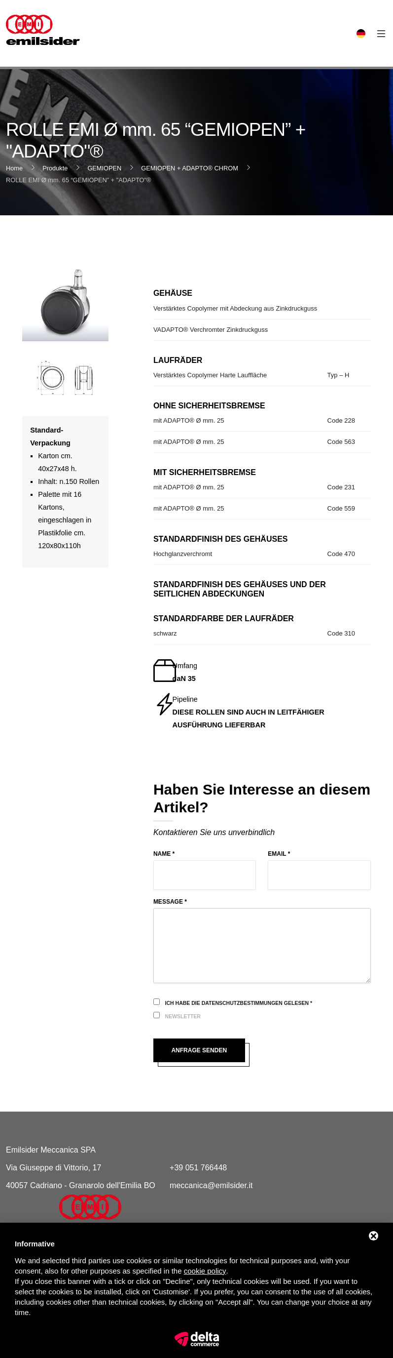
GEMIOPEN (104, 168)
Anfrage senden (199, 1050)
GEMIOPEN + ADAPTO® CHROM (189, 168)
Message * (170, 901)
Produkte (55, 168)
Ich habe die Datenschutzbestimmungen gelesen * (239, 1003)
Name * (164, 853)
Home (14, 168)
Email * (279, 853)
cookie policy (205, 1271)
